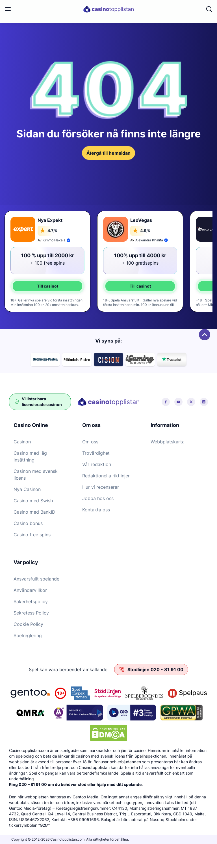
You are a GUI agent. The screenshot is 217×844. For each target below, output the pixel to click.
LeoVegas (141, 220)
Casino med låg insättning (30, 456)
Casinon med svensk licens (36, 474)
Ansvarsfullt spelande (36, 579)
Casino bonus (28, 523)
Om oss (90, 442)
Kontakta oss (96, 510)
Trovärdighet (96, 453)
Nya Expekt (50, 220)
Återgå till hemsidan (108, 153)
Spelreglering (28, 635)
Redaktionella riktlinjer (106, 476)
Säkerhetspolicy (31, 601)
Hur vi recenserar (100, 487)
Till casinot (47, 286)
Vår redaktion (96, 464)
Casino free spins (32, 534)
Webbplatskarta (168, 442)
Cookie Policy (28, 624)
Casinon (22, 442)
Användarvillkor (30, 590)
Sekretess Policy (31, 613)
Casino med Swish (33, 500)
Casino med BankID (34, 512)
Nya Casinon (27, 489)
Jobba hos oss (98, 498)
